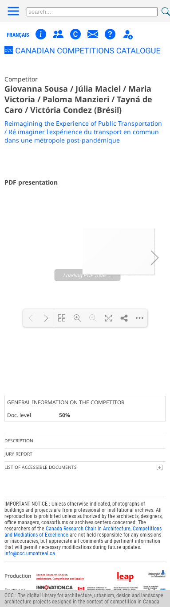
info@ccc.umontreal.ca (29, 544)
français (18, 35)
